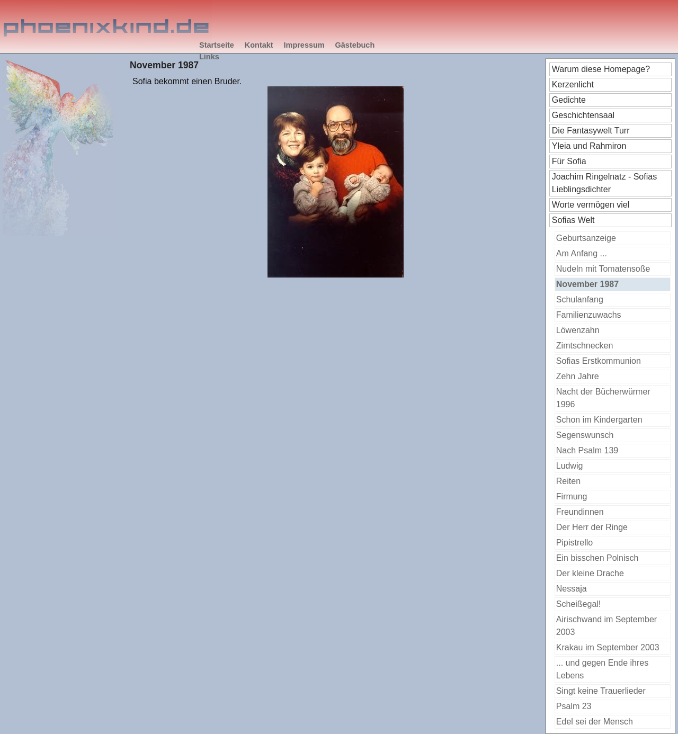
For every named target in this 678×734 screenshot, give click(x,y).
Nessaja (571, 588)
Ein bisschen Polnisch (597, 557)
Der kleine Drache (590, 573)
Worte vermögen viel (590, 204)
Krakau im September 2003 (607, 647)
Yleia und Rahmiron (589, 145)
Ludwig (569, 465)
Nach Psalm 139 (587, 450)
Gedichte (569, 99)
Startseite (216, 45)
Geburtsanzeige (586, 238)
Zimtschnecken (584, 345)
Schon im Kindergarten (599, 419)
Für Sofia (569, 161)
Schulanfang (579, 299)
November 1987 (587, 284)
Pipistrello (574, 542)
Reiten (568, 481)
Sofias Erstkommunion (598, 360)
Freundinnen (580, 511)
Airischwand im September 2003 (606, 626)
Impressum (304, 45)
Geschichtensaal (583, 115)
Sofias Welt (573, 220)
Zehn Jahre (577, 376)
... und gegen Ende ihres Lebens (602, 669)
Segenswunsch (585, 435)
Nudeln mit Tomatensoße (603, 268)
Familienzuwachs (588, 314)
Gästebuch (355, 45)
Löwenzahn (578, 330)
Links (209, 56)
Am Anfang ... (581, 253)
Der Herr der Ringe (592, 527)
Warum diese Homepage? (601, 69)
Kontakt (259, 45)
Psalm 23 (574, 706)
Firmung (571, 496)
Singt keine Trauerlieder (601, 690)
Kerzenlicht (573, 84)
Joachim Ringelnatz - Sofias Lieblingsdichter (604, 183)
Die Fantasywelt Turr (591, 130)
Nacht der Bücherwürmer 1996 (603, 398)
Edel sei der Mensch (594, 721)
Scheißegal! (578, 603)
